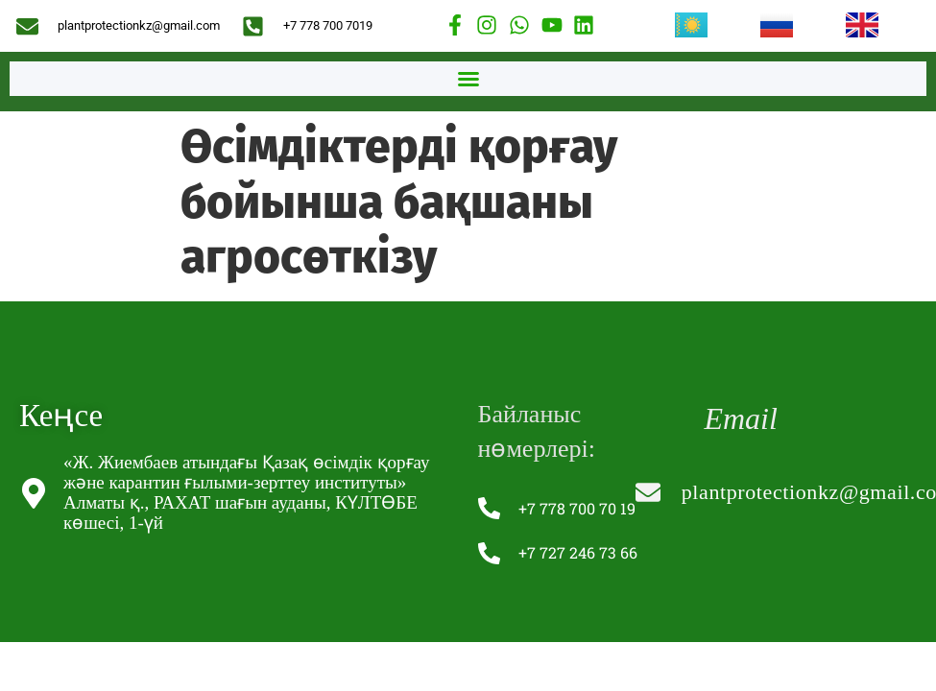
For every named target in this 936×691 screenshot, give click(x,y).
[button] (468, 78)
